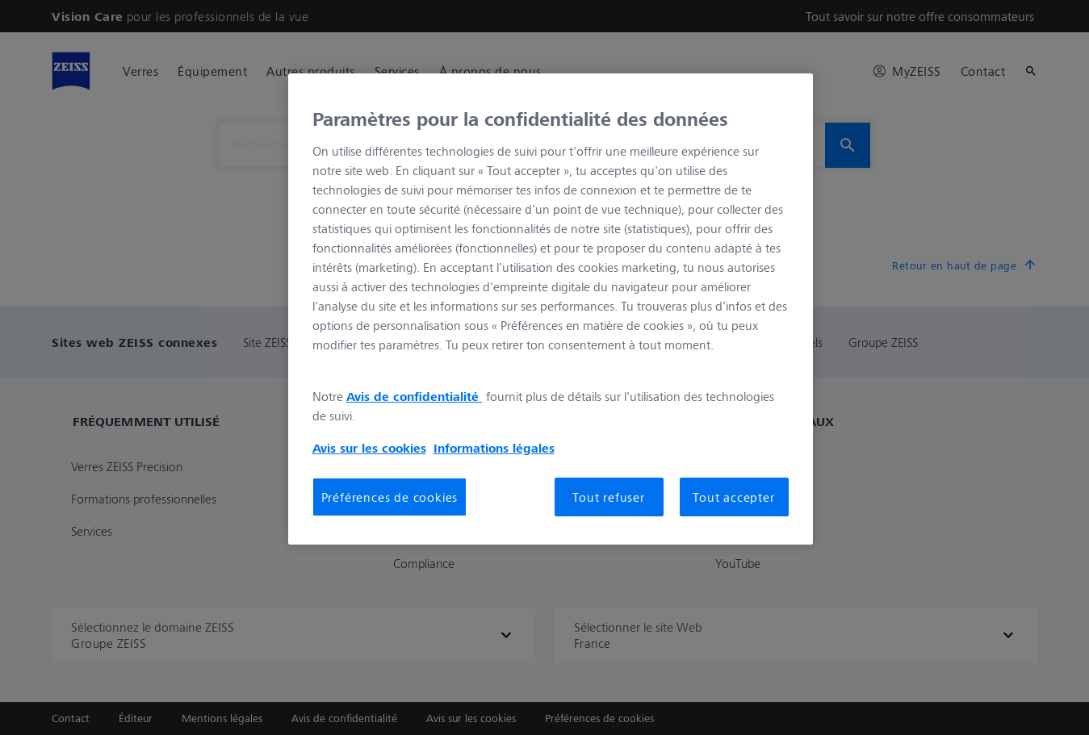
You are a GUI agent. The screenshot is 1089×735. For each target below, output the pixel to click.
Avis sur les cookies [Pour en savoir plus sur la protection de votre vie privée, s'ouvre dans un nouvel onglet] (369, 448)
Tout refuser (608, 497)
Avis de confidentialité (414, 396)
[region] (550, 309)
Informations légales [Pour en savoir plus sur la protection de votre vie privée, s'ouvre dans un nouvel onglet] (494, 448)
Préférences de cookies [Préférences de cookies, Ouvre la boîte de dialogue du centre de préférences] (390, 497)
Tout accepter (733, 497)
